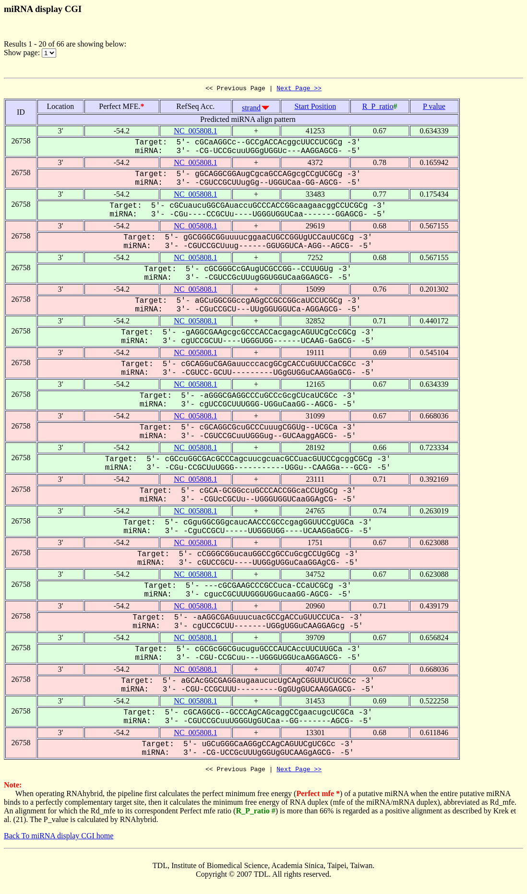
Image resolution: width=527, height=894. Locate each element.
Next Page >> (299, 89)
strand (251, 109)
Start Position (315, 108)
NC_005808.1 (195, 132)
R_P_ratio (378, 108)
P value (434, 108)
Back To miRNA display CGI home (58, 838)
